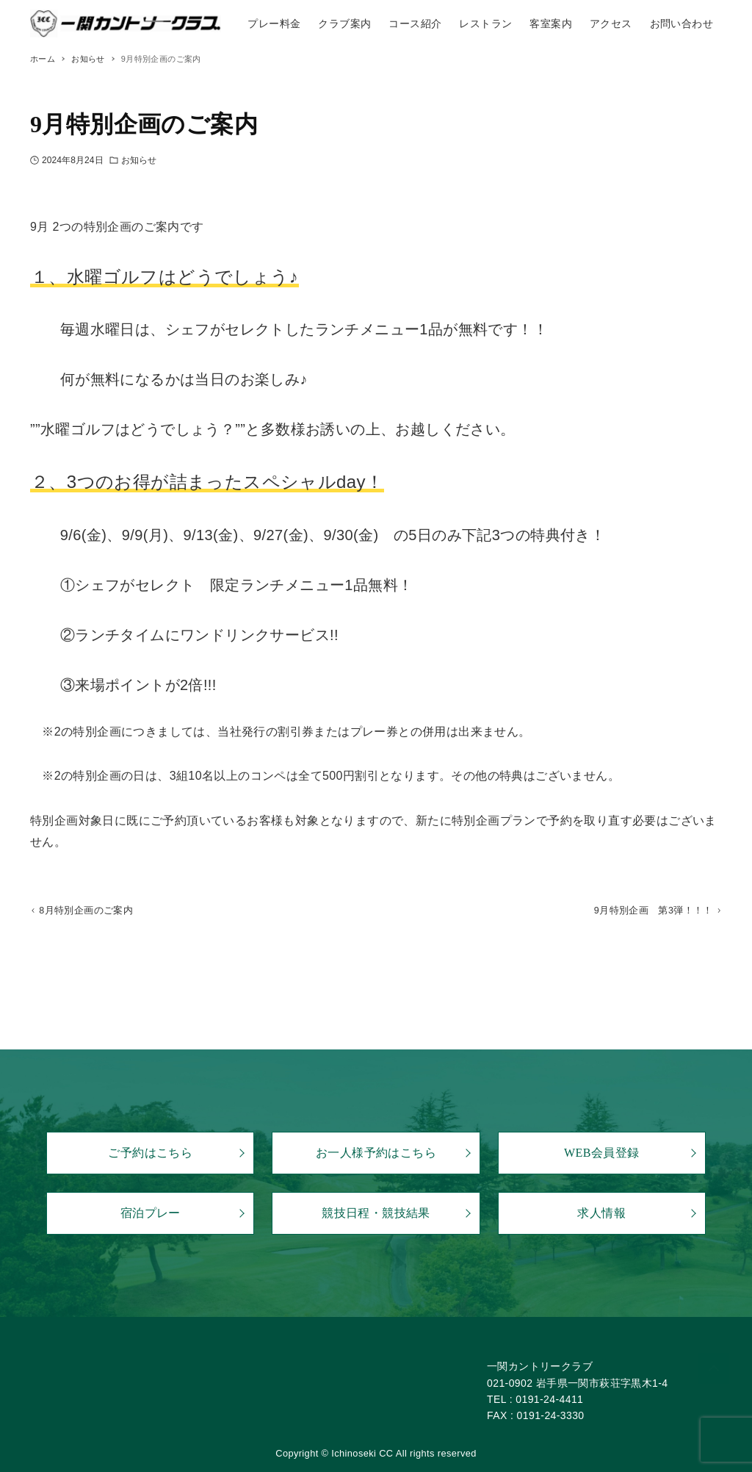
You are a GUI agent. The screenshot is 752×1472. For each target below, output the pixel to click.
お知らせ (138, 160)
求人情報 (601, 1213)
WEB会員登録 (601, 1152)
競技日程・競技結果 (376, 1213)
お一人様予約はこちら (376, 1152)
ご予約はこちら (150, 1152)
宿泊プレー (150, 1213)
